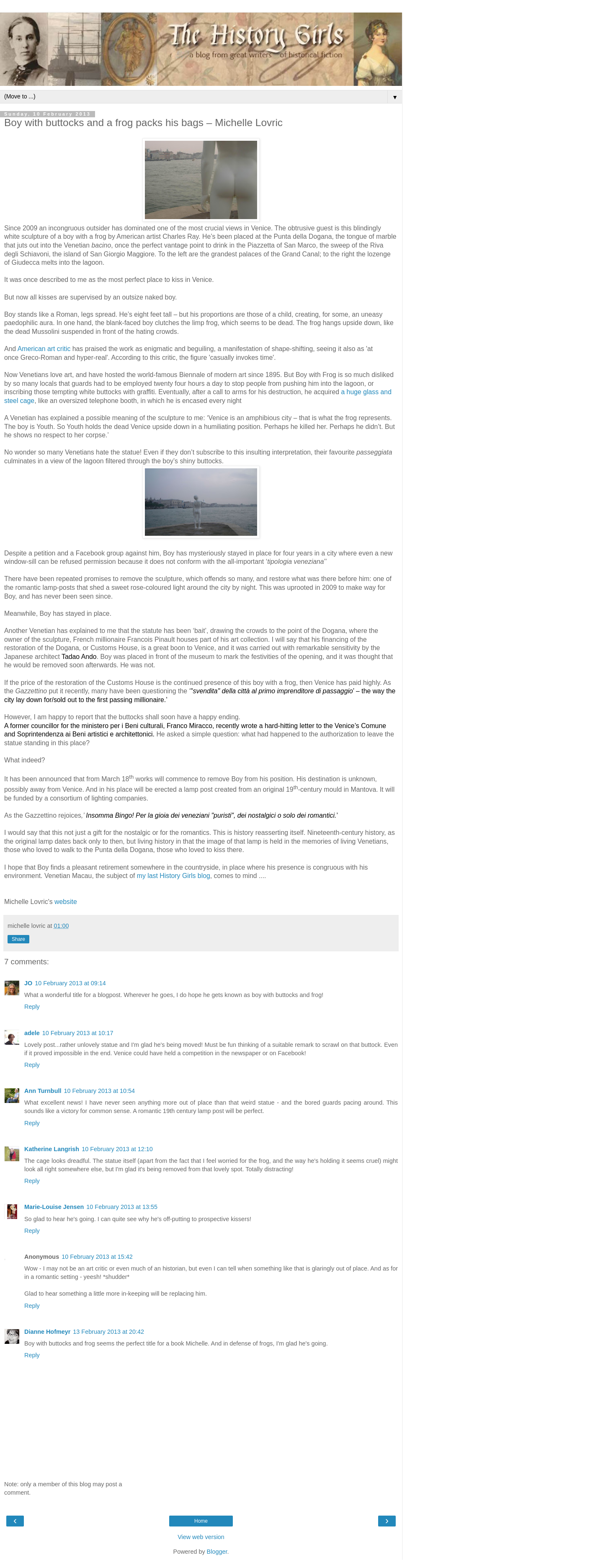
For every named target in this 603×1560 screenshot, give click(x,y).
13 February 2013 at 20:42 (108, 1331)
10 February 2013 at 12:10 (117, 1149)
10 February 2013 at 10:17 (77, 1033)
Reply (32, 1006)
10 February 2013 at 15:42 (97, 1256)
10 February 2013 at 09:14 (70, 983)
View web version (201, 1537)
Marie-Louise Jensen (54, 1207)
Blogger (217, 1551)
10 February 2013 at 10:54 (99, 1090)
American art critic (44, 348)
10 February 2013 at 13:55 (121, 1207)
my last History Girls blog (173, 875)
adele (32, 1033)
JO (28, 983)
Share (18, 939)
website (65, 901)
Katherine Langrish (51, 1149)
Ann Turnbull (42, 1090)
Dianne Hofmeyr (47, 1331)
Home (201, 1521)
